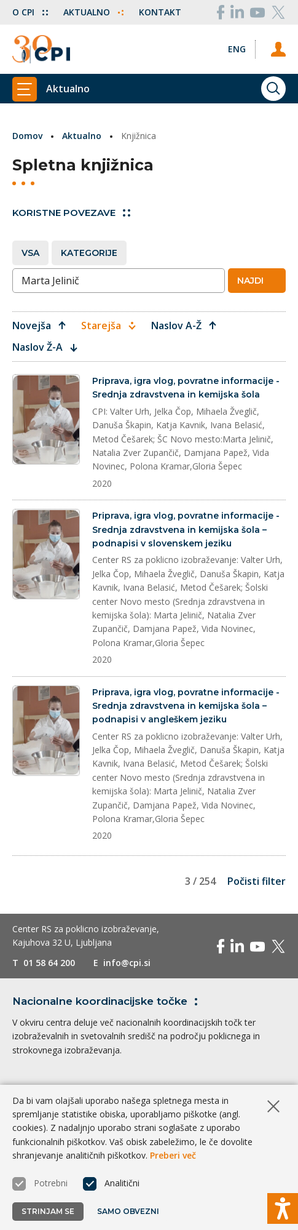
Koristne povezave (71, 212)
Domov (27, 136)
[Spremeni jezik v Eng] (237, 49)
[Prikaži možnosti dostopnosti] (282, 1208)
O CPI (30, 12)
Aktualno (93, 12)
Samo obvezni (128, 1211)
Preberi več (173, 1155)
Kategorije (89, 252)
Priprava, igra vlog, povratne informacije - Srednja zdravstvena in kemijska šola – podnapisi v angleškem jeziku (186, 706)
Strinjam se (48, 1211)
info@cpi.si (127, 962)
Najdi (255, 280)
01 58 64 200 (49, 962)
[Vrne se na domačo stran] (41, 49)
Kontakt (160, 12)
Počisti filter (256, 881)
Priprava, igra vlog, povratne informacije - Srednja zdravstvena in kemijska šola (186, 387)
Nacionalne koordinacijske (107, 1001)
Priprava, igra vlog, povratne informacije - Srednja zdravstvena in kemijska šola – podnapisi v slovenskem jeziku (186, 529)
